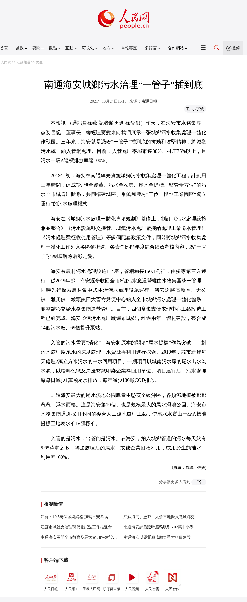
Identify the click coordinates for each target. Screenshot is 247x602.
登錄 (236, 48)
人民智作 (172, 580)
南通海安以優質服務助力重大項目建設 (157, 537)
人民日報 (51, 580)
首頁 (4, 48)
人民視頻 (132, 580)
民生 (39, 62)
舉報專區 (129, 48)
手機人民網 (91, 580)
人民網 (6, 62)
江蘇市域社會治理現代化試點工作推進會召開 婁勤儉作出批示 (94, 527)
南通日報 (149, 101)
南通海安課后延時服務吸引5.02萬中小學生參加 (165, 527)
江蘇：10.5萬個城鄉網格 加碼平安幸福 (74, 517)
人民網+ (71, 580)
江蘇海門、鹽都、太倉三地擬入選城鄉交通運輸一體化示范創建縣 (181, 517)
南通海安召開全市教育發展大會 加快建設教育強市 (85, 537)
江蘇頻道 (23, 62)
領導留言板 (111, 580)
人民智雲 (152, 580)
